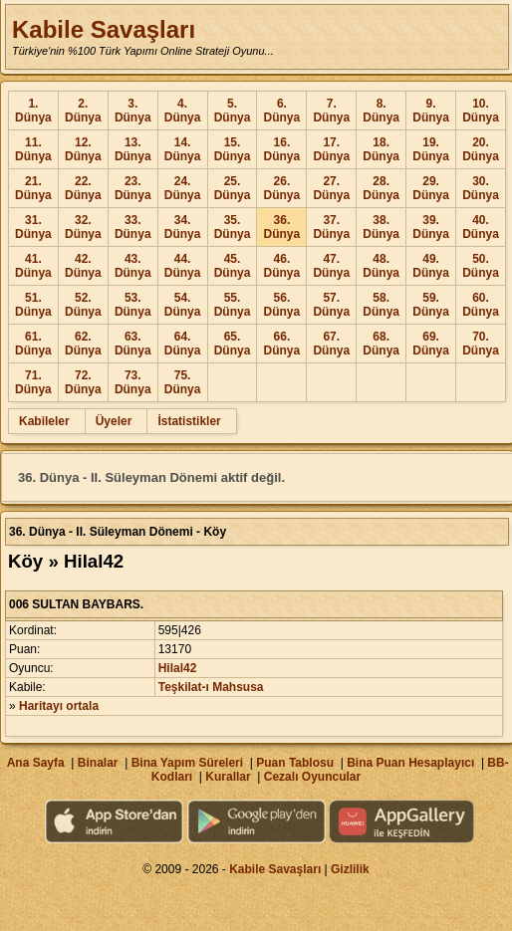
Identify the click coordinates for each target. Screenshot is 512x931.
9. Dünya (430, 110)
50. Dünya (480, 266)
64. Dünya (182, 343)
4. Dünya (182, 110)
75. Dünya (182, 382)
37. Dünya (331, 227)
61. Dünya (33, 343)
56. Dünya (282, 305)
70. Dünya (480, 343)
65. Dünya (232, 343)
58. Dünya (381, 305)
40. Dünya (480, 227)
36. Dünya (282, 227)
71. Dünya (33, 382)
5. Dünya (232, 110)
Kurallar (227, 777)
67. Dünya (331, 343)
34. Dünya (182, 227)
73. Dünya (133, 382)
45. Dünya (232, 266)
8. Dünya (381, 110)
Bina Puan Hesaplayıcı (410, 763)
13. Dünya (133, 149)
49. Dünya (430, 266)
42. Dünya (83, 266)
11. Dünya (33, 149)
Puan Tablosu (295, 763)
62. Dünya (83, 343)
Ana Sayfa (36, 763)
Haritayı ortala (59, 706)
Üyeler (114, 421)
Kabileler (44, 421)
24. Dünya (182, 188)
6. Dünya (282, 110)
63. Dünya (133, 343)
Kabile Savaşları (103, 29)
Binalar (98, 763)
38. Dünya (381, 227)
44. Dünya (182, 266)
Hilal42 (177, 668)
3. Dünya (133, 110)
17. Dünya (331, 149)
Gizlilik (350, 869)
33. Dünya (133, 227)
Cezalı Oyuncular (312, 777)
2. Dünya (83, 110)
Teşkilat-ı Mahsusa (211, 687)
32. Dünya (83, 227)
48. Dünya (381, 266)
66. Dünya (282, 343)
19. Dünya (430, 149)
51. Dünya (33, 305)
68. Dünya (381, 343)
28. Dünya (381, 188)
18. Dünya (381, 149)
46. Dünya (282, 266)
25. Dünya (232, 188)
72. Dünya (83, 382)
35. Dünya (232, 227)
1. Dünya (33, 110)
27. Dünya (331, 188)
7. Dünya (331, 110)
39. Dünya (430, 227)
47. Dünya (331, 266)
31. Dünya (33, 227)
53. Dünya (133, 305)
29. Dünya (430, 188)
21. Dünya (33, 188)
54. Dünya (182, 305)
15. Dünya (232, 149)
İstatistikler (188, 421)
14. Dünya (182, 149)
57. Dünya (331, 305)
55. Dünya (232, 305)
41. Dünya (33, 266)
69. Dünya (430, 343)
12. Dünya (83, 149)
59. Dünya (430, 305)
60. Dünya (480, 305)
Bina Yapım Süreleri (187, 763)
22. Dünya (83, 188)
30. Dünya (480, 188)
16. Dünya (282, 149)
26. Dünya (282, 188)
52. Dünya (83, 305)
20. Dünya (480, 149)
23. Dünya (133, 188)
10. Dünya (480, 110)
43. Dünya (133, 266)
